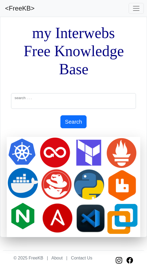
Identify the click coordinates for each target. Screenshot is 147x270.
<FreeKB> (19, 8)
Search (73, 122)
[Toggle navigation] (136, 8)
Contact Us (81, 258)
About (57, 258)
